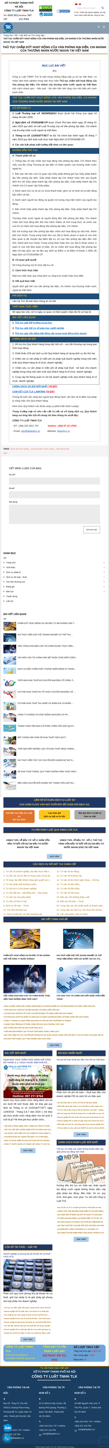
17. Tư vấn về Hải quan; (68, 891)
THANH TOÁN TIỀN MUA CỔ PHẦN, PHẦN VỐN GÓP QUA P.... (47, 724)
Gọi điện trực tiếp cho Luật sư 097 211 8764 (19, 814)
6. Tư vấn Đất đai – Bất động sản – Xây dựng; (25, 891)
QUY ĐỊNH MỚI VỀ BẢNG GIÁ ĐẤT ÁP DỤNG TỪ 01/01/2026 (80, 1213)
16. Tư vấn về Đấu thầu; (68, 886)
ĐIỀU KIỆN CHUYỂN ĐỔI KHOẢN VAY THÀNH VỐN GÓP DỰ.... (47, 781)
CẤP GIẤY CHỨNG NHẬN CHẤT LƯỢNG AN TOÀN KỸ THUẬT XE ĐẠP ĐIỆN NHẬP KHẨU (28, 1124)
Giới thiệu (10, 565)
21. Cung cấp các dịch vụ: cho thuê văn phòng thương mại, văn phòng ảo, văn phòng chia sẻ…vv (81, 908)
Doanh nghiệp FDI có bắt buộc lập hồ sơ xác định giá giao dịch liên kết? (28, 1328)
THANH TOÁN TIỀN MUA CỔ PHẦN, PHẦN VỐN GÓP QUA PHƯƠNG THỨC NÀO (34, 1022)
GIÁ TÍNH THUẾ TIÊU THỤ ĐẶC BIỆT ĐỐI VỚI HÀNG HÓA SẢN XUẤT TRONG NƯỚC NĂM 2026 (81, 1224)
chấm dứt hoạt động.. (20, 447)
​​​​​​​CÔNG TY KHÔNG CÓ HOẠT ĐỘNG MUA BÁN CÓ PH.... (44, 712)
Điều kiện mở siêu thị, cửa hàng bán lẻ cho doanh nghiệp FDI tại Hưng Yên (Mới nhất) (81, 1123)
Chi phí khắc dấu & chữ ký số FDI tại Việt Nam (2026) (77, 1101)
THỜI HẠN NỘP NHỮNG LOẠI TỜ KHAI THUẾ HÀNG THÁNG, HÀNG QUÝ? (32, 1029)
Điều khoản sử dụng (66, 1445)
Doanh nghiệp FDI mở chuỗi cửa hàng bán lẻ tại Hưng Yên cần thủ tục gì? (81, 1115)
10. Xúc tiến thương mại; (15, 908)
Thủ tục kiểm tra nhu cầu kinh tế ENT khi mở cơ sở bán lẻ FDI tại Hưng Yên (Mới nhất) (81, 1126)
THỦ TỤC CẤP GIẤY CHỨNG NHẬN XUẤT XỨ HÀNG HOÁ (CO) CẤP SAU (27, 1128)
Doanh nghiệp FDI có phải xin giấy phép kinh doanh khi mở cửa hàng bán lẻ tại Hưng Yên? (82, 1119)
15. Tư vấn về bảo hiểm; (68, 882)
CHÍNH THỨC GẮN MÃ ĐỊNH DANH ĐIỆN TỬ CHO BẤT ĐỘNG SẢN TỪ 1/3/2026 (80, 1209)
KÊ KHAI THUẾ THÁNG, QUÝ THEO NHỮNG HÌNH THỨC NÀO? (27, 1037)
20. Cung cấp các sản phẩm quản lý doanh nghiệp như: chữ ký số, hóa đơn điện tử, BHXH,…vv (81, 903)
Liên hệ (9, 599)
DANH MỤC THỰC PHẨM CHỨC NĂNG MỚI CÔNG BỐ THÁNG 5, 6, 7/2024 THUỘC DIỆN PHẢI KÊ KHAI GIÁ (27, 1059)
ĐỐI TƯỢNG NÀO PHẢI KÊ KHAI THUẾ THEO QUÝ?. (42, 735)
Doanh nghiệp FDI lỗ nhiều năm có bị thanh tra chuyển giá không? (26, 1309)
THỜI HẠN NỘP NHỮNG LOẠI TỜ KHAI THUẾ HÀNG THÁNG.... (47, 747)
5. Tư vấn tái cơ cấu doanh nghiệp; (20, 886)
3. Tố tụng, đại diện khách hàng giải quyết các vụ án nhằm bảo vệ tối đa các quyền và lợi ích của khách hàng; (27, 878)
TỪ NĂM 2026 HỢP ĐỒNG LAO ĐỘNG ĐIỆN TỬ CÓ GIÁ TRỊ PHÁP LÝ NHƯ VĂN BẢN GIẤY (80, 1217)
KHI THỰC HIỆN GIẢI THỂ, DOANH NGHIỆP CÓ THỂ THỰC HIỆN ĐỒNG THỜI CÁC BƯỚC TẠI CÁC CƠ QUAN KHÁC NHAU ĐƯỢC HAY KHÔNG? (79, 955)
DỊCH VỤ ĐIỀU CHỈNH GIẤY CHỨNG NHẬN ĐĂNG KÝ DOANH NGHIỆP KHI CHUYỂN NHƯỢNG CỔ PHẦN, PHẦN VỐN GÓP (49, 1004)
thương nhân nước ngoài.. (43, 447)
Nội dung (13, 500)
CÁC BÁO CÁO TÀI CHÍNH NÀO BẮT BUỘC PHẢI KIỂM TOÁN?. (47, 655)
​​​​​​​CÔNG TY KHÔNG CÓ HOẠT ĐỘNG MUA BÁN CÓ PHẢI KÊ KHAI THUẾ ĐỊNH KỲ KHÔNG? (38, 1019)
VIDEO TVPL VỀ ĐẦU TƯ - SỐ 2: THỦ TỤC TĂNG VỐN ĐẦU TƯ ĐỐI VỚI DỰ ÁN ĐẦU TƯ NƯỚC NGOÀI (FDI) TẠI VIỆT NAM (81, 841)
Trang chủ (11, 560)
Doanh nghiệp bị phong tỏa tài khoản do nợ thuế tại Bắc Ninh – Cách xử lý (28, 1320)
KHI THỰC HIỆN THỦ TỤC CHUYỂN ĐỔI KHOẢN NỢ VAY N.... (46, 758)
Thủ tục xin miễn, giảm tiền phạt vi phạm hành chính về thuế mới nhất (27, 1306)
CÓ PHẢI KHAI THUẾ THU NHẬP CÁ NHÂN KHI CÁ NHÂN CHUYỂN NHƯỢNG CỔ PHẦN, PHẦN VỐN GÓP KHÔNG (46, 1015)
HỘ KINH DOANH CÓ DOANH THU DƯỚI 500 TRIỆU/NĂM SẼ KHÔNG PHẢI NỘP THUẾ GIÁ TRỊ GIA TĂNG (80, 1220)
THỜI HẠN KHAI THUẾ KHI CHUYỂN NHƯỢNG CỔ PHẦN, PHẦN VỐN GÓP (32, 1008)
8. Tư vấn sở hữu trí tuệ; (15, 899)
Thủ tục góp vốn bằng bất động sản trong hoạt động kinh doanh (51, 331)
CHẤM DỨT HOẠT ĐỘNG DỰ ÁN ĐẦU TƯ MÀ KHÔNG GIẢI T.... (47, 621)
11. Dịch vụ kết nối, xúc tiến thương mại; (22, 912)
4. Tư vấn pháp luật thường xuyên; (20, 882)
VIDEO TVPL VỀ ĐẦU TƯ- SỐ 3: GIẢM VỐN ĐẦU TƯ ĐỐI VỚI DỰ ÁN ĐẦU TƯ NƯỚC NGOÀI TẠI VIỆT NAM (28, 841)
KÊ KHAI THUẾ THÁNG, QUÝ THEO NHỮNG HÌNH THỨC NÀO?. (47, 769)
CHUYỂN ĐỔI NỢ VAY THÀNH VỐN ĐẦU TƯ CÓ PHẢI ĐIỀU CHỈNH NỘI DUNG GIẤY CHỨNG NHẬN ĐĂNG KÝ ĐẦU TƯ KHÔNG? (26, 1135)
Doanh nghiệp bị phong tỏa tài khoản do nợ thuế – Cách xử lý (27, 1253)
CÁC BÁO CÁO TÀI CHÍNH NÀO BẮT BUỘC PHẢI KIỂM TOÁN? (81, 995)
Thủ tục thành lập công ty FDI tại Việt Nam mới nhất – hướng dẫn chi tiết (80, 1108)
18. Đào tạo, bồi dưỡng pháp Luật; (73, 895)
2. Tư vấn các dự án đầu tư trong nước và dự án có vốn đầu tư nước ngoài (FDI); (26, 873)
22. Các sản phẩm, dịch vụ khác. (72, 912)
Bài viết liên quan (14, 612)
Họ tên (12, 472)
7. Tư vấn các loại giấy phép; (17, 895)
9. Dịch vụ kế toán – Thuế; (16, 903)
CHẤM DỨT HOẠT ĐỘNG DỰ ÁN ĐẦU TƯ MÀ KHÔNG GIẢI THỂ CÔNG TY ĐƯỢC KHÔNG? (26, 955)
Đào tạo (9, 589)
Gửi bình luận (91, 528)
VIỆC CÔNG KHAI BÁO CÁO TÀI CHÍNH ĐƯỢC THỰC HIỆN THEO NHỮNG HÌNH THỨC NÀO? (26, 995)
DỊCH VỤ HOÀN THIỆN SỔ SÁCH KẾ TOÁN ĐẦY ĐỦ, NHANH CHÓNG (26, 1139)
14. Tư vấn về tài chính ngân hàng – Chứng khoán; (78, 878)
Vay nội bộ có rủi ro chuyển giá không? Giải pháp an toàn (79, 1205)
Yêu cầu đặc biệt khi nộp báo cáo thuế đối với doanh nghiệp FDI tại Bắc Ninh (27, 1324)
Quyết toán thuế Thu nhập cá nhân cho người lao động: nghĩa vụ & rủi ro (27, 1331)
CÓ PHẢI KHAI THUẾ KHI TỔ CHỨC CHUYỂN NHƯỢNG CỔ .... (47, 690)
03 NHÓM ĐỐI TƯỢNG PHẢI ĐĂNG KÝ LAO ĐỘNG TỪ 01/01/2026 (78, 1227)
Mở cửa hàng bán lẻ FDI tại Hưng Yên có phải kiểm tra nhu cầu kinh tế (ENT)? (81, 1112)
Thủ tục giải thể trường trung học (33, 321)
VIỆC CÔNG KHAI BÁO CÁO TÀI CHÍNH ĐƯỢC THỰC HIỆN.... (46, 644)
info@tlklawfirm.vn (51, 1432)
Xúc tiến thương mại (15, 580)
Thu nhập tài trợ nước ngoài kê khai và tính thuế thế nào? (26, 1313)
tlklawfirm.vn (63, 429)
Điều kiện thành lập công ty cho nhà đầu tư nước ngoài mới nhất (80, 1105)
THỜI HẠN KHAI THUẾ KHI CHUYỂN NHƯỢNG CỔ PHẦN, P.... (46, 678)
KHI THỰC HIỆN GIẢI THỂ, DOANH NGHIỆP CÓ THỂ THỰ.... (45, 633)
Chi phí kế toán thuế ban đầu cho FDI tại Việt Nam (81, 1058)
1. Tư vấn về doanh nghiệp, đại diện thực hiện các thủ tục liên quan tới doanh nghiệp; (27, 869)
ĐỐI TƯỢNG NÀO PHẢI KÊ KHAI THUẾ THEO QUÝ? (23, 1026)
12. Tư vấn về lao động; (68, 869)
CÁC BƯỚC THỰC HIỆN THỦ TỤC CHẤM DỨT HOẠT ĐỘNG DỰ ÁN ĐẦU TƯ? (28, 1131)
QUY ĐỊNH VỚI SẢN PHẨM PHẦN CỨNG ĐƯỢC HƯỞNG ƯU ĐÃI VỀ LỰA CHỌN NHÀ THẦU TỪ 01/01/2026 (81, 1231)
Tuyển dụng (11, 594)
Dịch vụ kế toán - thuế (16, 575)
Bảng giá (10, 584)
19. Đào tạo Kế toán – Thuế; (70, 899)
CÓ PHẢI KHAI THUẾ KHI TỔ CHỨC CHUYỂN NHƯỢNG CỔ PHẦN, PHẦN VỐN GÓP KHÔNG (38, 1011)
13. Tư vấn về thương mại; (69, 873)
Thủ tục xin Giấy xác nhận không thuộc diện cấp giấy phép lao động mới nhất (80, 1148)
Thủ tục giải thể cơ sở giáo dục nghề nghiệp (39, 326)
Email (12, 486)
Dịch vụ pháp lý (13, 570)
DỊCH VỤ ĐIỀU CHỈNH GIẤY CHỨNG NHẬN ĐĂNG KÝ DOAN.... (47, 667)
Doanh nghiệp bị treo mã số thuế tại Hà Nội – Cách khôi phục (27, 1316)
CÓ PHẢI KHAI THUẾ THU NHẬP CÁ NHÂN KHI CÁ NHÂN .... (46, 701)
